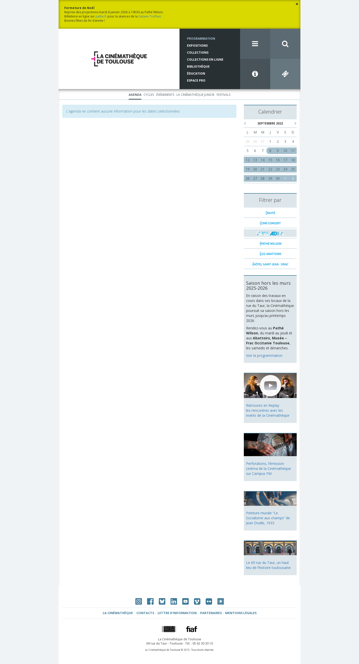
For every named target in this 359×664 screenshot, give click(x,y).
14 (263, 159)
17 (285, 159)
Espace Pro (196, 80)
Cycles (149, 95)
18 (293, 159)
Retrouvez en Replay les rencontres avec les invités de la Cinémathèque (267, 410)
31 (263, 141)
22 (270, 169)
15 (270, 159)
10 (285, 150)
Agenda (135, 95)
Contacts (145, 613)
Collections (197, 52)
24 (285, 169)
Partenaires (211, 613)
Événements (165, 95)
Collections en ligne (205, 59)
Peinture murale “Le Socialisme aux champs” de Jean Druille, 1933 (268, 518)
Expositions (197, 45)
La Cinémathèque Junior (195, 95)
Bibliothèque (198, 66)
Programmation (201, 38)
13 (255, 159)
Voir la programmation (264, 355)
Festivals (223, 95)
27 (255, 178)
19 (248, 169)
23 (278, 169)
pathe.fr (101, 16)
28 (263, 178)
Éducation (196, 73)
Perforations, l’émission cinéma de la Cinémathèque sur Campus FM (268, 468)
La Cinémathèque (118, 613)
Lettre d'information (177, 613)
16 (278, 159)
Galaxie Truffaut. (150, 16)
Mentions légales (241, 613)
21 (263, 169)
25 (293, 169)
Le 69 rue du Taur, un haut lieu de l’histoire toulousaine (268, 565)
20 (255, 169)
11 (293, 150)
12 (248, 159)
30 (255, 141)
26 (248, 178)
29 (248, 141)
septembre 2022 (270, 123)
